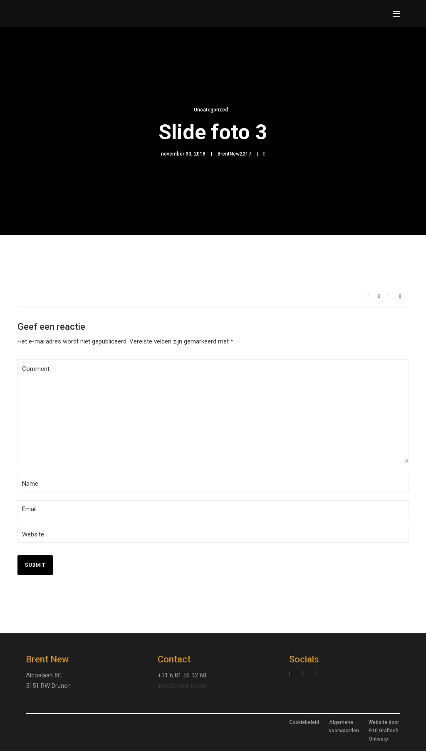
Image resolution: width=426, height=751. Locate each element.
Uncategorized (211, 110)
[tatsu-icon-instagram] (292, 673)
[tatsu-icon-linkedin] (305, 673)
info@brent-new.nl (183, 685)
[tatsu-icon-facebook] (316, 673)
